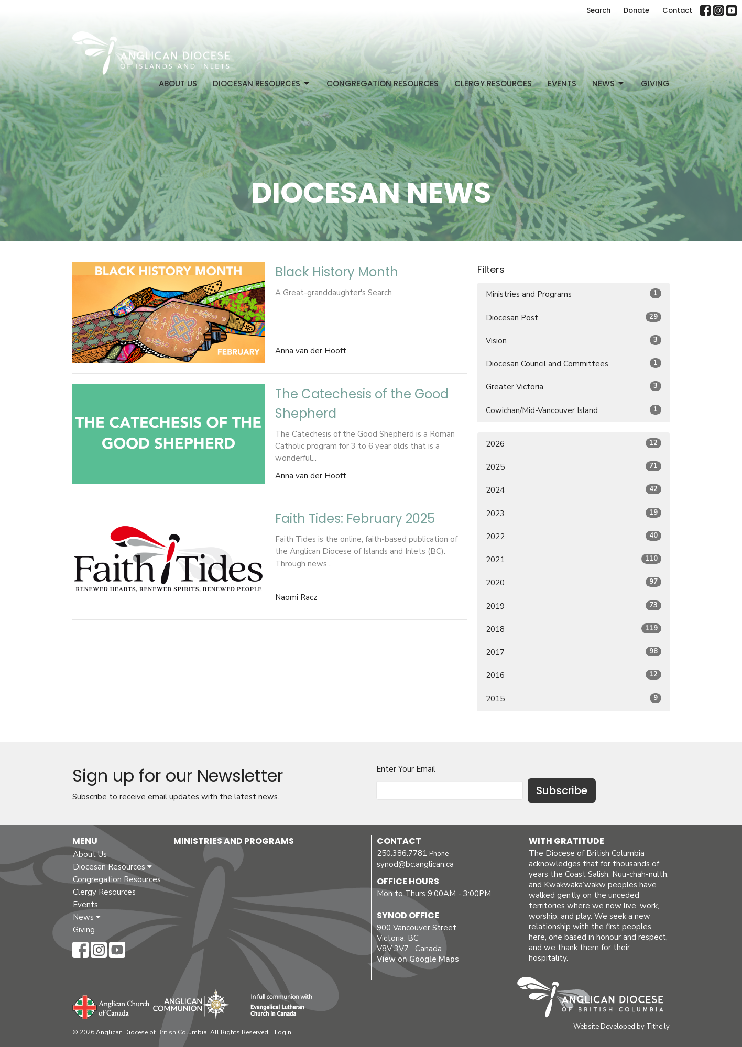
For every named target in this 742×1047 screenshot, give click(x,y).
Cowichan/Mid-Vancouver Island (573, 410)
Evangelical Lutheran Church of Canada (277, 1006)
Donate (636, 10)
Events (562, 83)
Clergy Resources (493, 83)
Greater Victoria (573, 386)
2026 (573, 443)
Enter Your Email (405, 769)
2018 (573, 628)
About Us (178, 83)
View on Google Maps (418, 959)
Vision (573, 340)
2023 (573, 513)
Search (598, 10)
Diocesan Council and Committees (573, 363)
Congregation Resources (382, 83)
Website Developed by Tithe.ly (621, 1026)
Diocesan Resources (262, 83)
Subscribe (561, 790)
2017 (573, 652)
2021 (573, 559)
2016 (573, 675)
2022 (573, 536)
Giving (655, 83)
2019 (573, 605)
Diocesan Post (573, 317)
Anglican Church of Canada (111, 1006)
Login (283, 1032)
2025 (573, 466)
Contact (677, 10)
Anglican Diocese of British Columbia (595, 998)
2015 (573, 698)
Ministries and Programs (573, 293)
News (608, 83)
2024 (573, 489)
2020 (573, 582)
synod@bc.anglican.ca (415, 864)
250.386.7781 (402, 853)
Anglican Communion (191, 1004)
